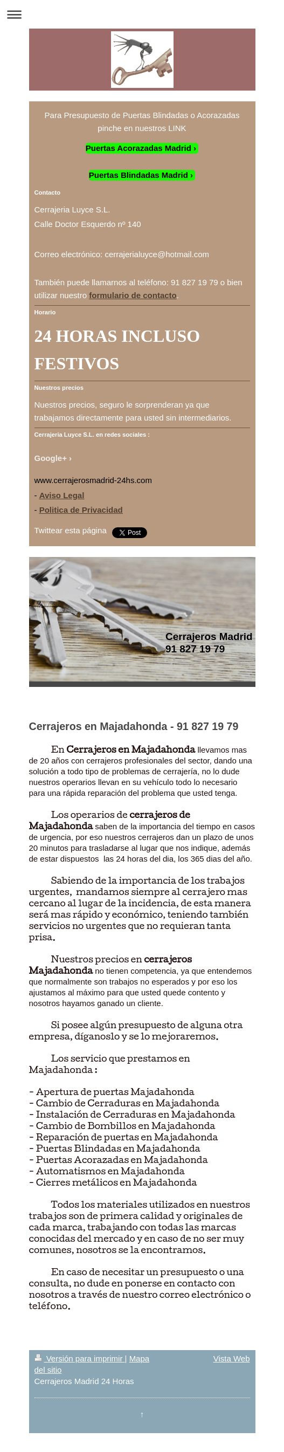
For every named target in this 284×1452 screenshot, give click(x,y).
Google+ (50, 458)
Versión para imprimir (79, 1358)
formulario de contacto (133, 295)
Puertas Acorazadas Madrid (138, 148)
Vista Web (231, 1358)
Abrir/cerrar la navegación (142, 14)
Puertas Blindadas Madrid (138, 175)
